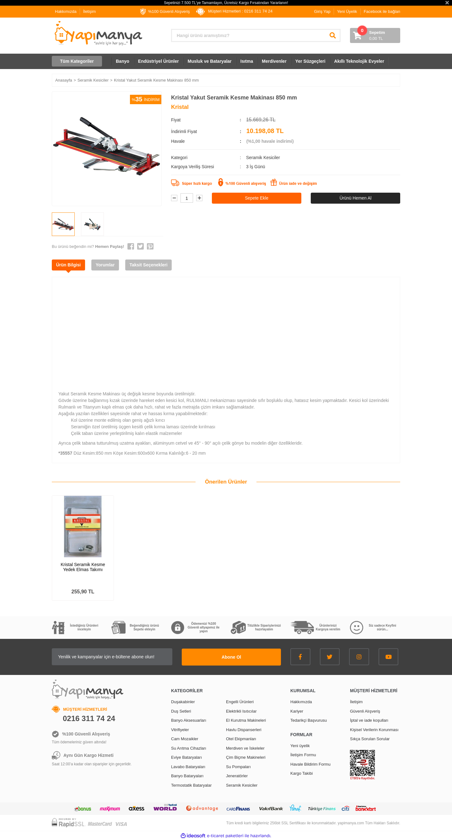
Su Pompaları (238, 766)
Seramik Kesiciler (263, 157)
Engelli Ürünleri (240, 701)
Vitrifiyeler (180, 729)
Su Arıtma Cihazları (188, 747)
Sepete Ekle (257, 198)
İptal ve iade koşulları (369, 720)
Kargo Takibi (301, 773)
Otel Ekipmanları (241, 738)
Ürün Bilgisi (68, 264)
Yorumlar (106, 264)
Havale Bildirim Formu (310, 763)
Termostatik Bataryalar (191, 784)
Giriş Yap (322, 11)
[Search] (256, 35)
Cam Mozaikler (184, 738)
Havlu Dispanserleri (243, 729)
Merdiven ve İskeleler (245, 747)
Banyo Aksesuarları (188, 720)
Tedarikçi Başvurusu (308, 720)
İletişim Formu (303, 754)
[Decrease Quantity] (174, 198)
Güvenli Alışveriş (365, 710)
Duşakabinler (183, 701)
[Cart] (375, 35)
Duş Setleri (181, 710)
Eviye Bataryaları (186, 757)
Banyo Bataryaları (187, 775)
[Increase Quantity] (199, 198)
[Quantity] (186, 198)
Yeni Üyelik (347, 11)
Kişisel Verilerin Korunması (374, 729)
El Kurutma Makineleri (246, 720)
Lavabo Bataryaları (188, 766)
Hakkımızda (66, 11)
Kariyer (296, 710)
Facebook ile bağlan (382, 11)
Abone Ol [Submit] (241, 656)
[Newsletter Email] (122, 656)
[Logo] (98, 33)
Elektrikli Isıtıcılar (241, 710)
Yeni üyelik (300, 745)
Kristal (180, 107)
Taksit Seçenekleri (151, 264)
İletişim (89, 11)
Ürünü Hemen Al (355, 198)
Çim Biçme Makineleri (246, 757)
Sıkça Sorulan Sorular (370, 738)
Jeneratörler (237, 775)
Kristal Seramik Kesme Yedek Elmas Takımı (83, 567)
